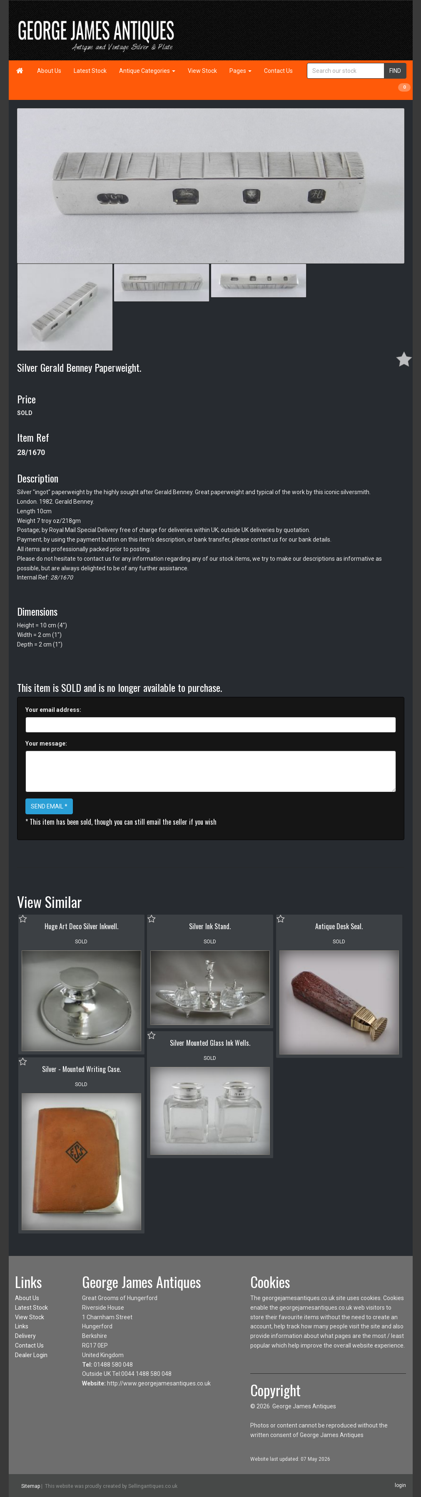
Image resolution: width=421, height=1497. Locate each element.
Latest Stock (90, 70)
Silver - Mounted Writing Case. (81, 1069)
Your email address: (53, 709)
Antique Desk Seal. (339, 926)
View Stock (202, 70)
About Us (49, 70)
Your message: (46, 743)
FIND (395, 70)
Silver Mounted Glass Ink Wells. (210, 1043)
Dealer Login (31, 1355)
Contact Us (278, 70)
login (400, 1485)
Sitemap (30, 1486)
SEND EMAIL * (49, 806)
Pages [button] (240, 70)
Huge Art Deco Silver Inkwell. (81, 926)
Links (21, 1326)
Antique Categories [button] (147, 70)
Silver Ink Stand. (210, 926)
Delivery (25, 1336)
